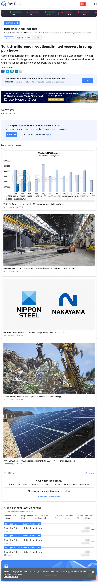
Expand (90, 473)
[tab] (11, 517)
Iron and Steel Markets (21, 33)
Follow (9, 38)
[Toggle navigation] (94, 4)
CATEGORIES (12, 23)
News (6, 33)
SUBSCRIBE (87, 80)
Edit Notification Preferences (49, 496)
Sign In (48, 134)
